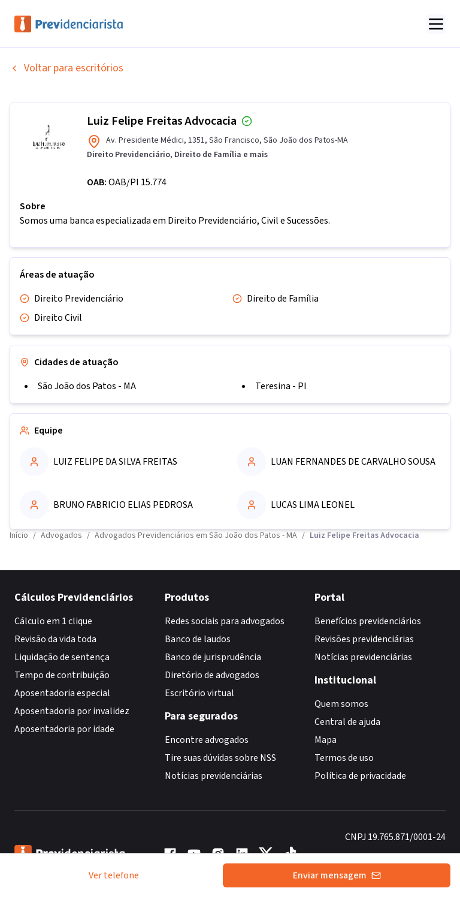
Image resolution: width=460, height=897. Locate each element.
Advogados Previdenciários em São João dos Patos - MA (196, 535)
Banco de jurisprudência (213, 657)
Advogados (61, 535)
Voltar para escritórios (66, 68)
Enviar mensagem (337, 875)
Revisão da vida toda (55, 639)
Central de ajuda (347, 722)
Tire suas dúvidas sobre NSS (220, 757)
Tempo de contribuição (62, 675)
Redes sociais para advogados (225, 621)
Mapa (325, 740)
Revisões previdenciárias (364, 639)
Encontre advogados (207, 740)
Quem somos (341, 704)
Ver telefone (114, 875)
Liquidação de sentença (62, 657)
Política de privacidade (360, 775)
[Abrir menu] (436, 24)
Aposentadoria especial (62, 693)
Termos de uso (344, 757)
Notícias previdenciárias (213, 775)
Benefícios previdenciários (367, 621)
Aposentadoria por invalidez (71, 711)
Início (19, 535)
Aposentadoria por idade (64, 729)
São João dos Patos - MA (87, 386)
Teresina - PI (281, 386)
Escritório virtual (199, 693)
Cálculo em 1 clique (53, 621)
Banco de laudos (198, 639)
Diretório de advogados (212, 675)
